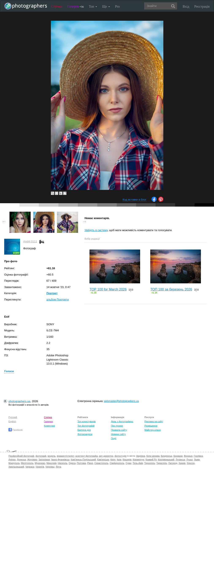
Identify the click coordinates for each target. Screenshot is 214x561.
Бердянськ (166, 456)
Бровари (178, 456)
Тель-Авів (138, 463)
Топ (93, 6)
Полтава (81, 463)
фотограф (40, 456)
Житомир (32, 459)
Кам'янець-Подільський (83, 459)
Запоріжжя (44, 459)
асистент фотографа (86, 456)
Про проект (117, 425)
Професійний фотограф (21, 456)
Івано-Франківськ (60, 459)
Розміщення (150, 425)
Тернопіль (149, 463)
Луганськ (180, 459)
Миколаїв (51, 463)
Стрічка (56, 6)
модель (52, 456)
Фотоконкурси (84, 434)
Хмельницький (16, 466)
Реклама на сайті (153, 421)
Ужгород (172, 463)
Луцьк (189, 459)
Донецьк (21, 459)
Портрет (52, 293)
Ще (106, 6)
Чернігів (40, 466)
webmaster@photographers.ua (121, 401)
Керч (112, 459)
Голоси (9, 371)
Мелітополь (27, 463)
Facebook (15, 430)
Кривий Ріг (151, 459)
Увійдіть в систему (96, 230)
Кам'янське (103, 459)
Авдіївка (140, 456)
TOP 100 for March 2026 (108, 289)
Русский (12, 417)
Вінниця (188, 456)
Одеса (72, 463)
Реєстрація (202, 6)
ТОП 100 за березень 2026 (171, 289)
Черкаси (29, 466)
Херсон (191, 463)
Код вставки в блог (134, 199)
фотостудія (121, 456)
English (12, 421)
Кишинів (127, 459)
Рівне (90, 463)
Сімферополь (117, 463)
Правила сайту (119, 430)
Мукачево (40, 463)
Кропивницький (166, 459)
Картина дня (84, 430)
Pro (117, 6)
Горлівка (198, 456)
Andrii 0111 (30, 241)
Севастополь (101, 463)
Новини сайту (118, 434)
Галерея (75, 6)
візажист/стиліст (65, 456)
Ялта (58, 466)
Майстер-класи (152, 430)
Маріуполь (14, 463)
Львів (197, 459)
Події (113, 438)
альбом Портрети (57, 299)
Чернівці (49, 466)
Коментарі (49, 425)
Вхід (186, 6)
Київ (119, 459)
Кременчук (138, 459)
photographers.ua (19, 401)
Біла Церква (153, 456)
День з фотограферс (122, 421)
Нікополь (62, 463)
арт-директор (106, 456)
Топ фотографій (86, 425)
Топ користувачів (86, 421)
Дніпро (12, 459)
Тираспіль (161, 463)
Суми (128, 463)
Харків (182, 463)
